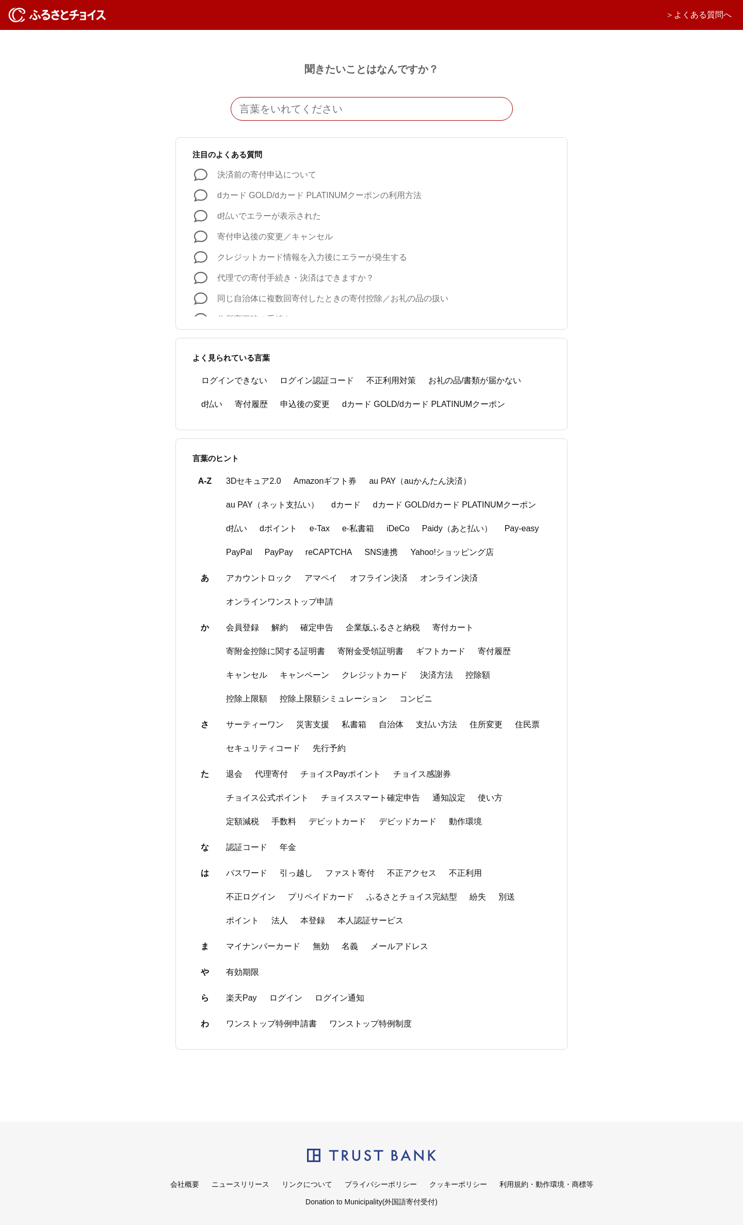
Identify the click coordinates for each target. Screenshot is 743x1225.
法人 (279, 920)
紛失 (478, 896)
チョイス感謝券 (422, 774)
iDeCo (397, 528)
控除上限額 (246, 698)
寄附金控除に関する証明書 (275, 651)
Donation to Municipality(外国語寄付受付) (371, 1202)
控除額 (477, 675)
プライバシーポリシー (381, 1184)
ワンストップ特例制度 (370, 1023)
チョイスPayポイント (340, 774)
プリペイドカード (321, 896)
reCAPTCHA (328, 552)
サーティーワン (255, 724)
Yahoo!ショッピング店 (452, 552)
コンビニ (415, 698)
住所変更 (486, 724)
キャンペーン (304, 675)
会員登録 (242, 627)
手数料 (283, 821)
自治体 (391, 724)
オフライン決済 (379, 578)
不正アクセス (412, 873)
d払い (211, 404)
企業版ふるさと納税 (383, 627)
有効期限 (242, 972)
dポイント (278, 528)
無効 (321, 946)
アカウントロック (259, 578)
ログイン (285, 997)
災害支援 (312, 724)
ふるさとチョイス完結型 (411, 896)
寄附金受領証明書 (370, 651)
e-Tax (320, 528)
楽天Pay (241, 997)
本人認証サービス (370, 920)
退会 (234, 774)
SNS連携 (381, 552)
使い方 (490, 797)
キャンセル (246, 675)
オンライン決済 (449, 578)
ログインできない (234, 380)
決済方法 (436, 675)
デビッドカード (408, 821)
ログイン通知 (339, 997)
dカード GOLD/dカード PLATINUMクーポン (423, 404)
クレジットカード (375, 675)
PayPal (239, 552)
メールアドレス (399, 946)
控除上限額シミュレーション (333, 698)
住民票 (527, 724)
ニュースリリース (240, 1184)
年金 (288, 847)
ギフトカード (440, 651)
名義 (350, 946)
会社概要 (184, 1184)
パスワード (246, 873)
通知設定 (448, 797)
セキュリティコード (263, 748)
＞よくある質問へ (699, 14)
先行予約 (329, 748)
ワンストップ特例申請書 (271, 1023)
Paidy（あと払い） (457, 528)
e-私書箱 (358, 528)
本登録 (312, 920)
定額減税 (242, 821)
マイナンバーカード (263, 946)
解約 (279, 627)
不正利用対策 (391, 380)
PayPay (279, 552)
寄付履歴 (251, 404)
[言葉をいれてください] (371, 108)
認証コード (246, 847)
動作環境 (465, 821)
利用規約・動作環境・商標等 (546, 1184)
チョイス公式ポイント (267, 797)
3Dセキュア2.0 (253, 481)
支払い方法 (436, 724)
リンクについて (307, 1184)
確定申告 (316, 627)
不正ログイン (251, 896)
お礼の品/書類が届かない (474, 380)
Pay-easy (522, 528)
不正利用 (465, 873)
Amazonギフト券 (325, 481)
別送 (506, 896)
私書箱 (354, 724)
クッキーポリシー (458, 1184)
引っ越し (296, 873)
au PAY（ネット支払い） (272, 504)
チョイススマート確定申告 (370, 797)
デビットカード (337, 821)
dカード (346, 504)
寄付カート (453, 627)
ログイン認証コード (317, 380)
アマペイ (320, 578)
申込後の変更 (305, 404)
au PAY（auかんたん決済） (420, 481)
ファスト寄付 (350, 873)
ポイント (242, 920)
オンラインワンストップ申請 (279, 601)
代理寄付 (271, 774)
